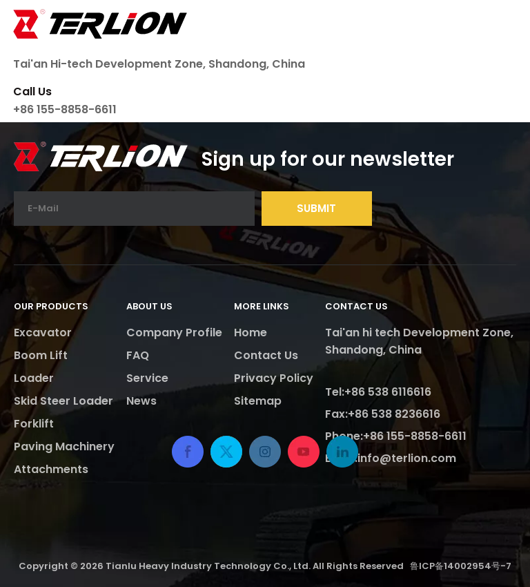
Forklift (34, 424)
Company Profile (174, 332)
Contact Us (266, 355)
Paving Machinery (64, 446)
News (141, 401)
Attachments (51, 469)
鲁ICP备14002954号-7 (460, 565)
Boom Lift (41, 355)
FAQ (137, 355)
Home (250, 332)
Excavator (43, 332)
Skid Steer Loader (63, 401)
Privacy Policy (273, 378)
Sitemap (258, 401)
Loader (34, 378)
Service (147, 378)
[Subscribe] (317, 208)
